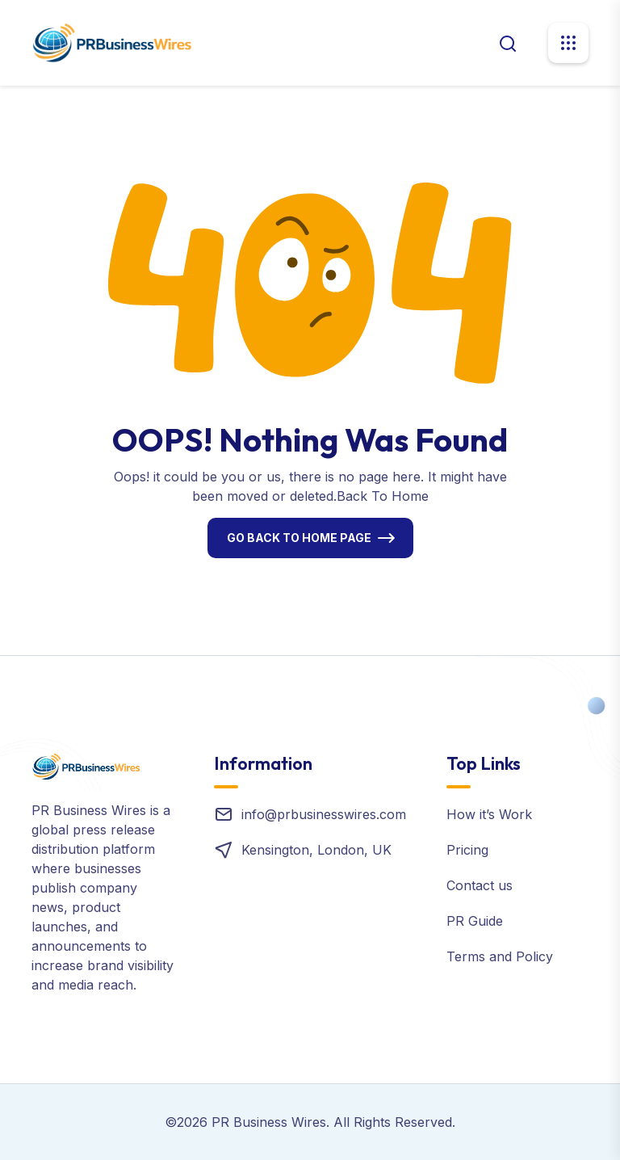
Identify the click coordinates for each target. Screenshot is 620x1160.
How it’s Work (489, 814)
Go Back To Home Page (299, 537)
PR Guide (474, 921)
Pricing (467, 850)
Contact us (479, 885)
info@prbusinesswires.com (323, 814)
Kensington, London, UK (316, 850)
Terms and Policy (499, 956)
